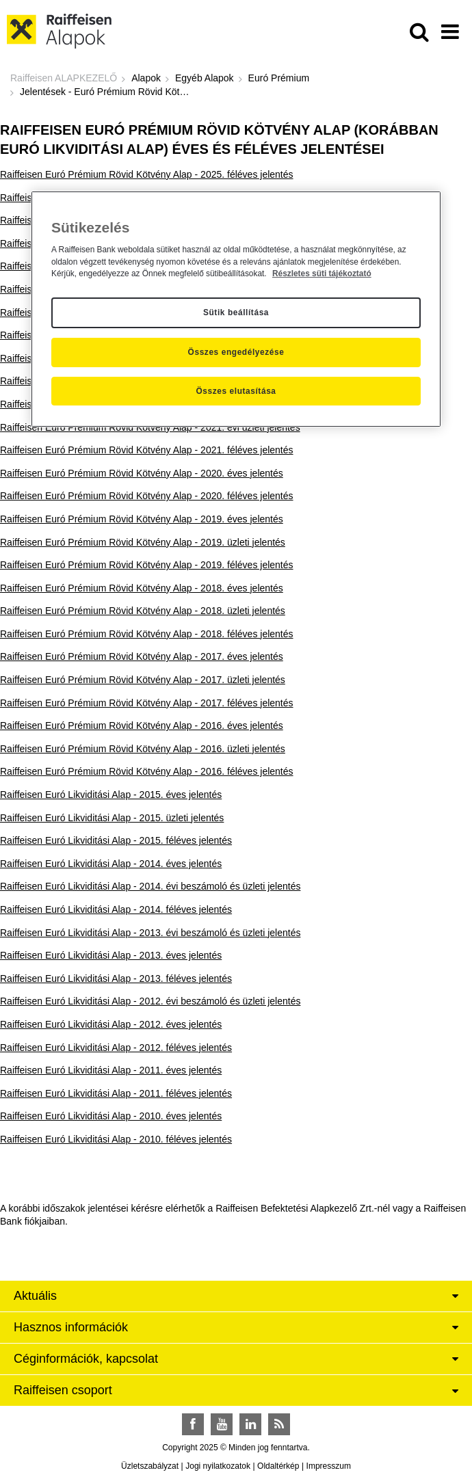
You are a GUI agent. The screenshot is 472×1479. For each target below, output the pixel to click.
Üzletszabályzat (150, 1466)
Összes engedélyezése (236, 352)
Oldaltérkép (278, 1466)
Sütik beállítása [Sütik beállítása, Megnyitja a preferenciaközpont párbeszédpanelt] (236, 312)
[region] (236, 309)
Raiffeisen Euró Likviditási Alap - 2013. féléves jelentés (116, 978)
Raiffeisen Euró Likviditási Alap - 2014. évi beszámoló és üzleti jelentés (150, 886)
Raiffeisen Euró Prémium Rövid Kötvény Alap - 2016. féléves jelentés (146, 771)
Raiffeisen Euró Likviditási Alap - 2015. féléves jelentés (116, 840)
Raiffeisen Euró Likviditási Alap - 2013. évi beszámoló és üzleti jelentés (150, 932)
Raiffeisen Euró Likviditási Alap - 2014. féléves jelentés (116, 909)
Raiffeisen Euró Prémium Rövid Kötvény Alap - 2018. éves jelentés (141, 588)
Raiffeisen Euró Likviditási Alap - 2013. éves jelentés (111, 955)
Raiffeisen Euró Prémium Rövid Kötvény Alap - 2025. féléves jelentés (146, 174)
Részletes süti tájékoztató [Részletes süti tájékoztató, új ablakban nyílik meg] (321, 273)
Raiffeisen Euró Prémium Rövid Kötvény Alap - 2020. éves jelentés (141, 473)
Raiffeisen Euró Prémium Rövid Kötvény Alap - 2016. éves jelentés (141, 725)
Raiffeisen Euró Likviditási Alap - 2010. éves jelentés (111, 1115)
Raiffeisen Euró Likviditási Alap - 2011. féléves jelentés (116, 1093)
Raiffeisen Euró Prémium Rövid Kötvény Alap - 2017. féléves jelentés (146, 702)
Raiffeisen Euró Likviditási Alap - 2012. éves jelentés (111, 1024)
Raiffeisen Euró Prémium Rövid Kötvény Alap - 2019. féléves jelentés (146, 564)
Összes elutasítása (236, 391)
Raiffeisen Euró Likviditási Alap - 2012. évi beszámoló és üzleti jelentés (150, 1001)
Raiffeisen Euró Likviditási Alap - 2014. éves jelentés (111, 863)
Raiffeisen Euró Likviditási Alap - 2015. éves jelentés (111, 794)
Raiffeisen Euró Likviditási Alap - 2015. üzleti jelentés (112, 817)
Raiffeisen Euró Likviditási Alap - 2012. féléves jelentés (116, 1047)
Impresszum (328, 1466)
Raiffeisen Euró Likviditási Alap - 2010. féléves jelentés (116, 1139)
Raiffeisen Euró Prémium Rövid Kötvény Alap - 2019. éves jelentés (141, 519)
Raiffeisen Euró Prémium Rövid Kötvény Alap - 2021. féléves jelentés (146, 449)
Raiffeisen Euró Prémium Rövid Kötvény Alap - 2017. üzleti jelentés (142, 679)
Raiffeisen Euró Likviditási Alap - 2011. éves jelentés (111, 1070)
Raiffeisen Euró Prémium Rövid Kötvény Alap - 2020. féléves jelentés (146, 495)
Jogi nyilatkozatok (217, 1466)
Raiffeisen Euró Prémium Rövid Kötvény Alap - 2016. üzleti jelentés (142, 748)
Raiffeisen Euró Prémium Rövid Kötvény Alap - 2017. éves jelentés (141, 656)
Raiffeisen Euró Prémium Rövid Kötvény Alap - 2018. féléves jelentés (146, 633)
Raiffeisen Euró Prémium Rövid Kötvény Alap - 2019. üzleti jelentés (142, 542)
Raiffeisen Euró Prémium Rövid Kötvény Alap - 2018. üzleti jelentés (142, 610)
